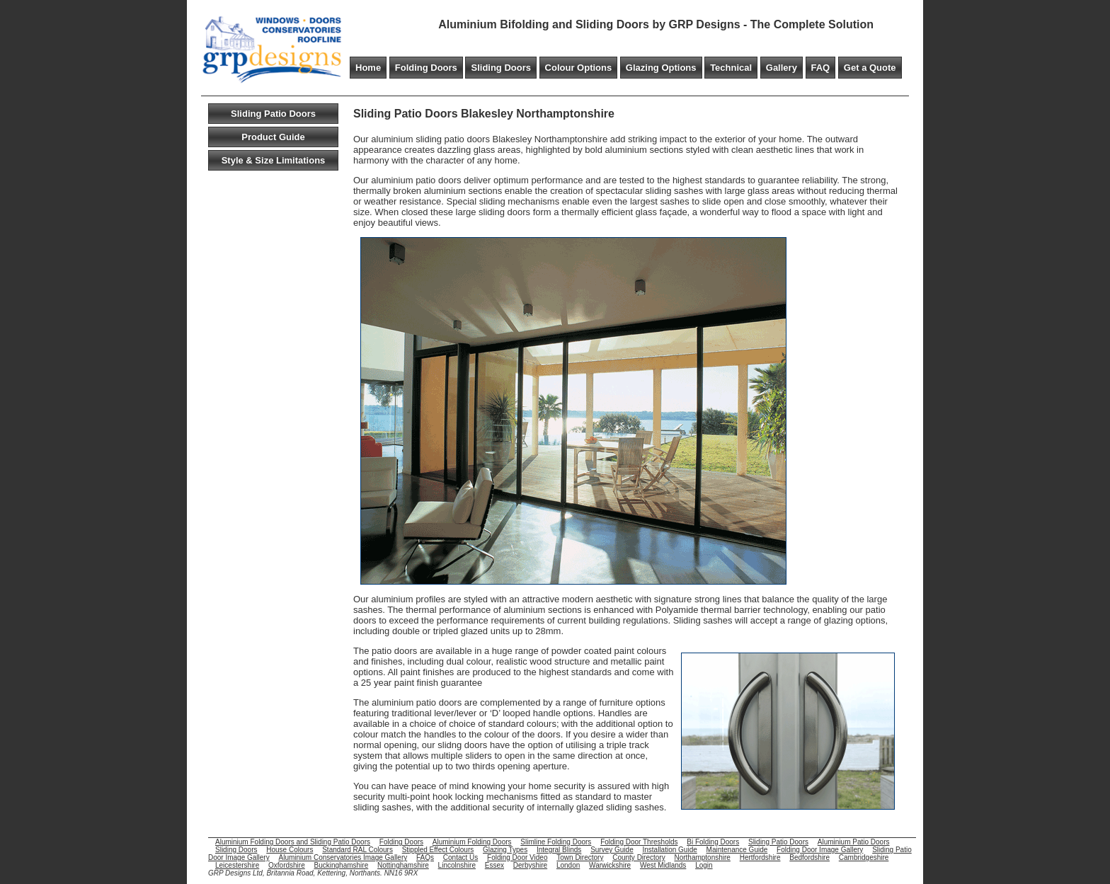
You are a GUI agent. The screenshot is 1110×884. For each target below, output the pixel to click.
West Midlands (663, 865)
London (568, 865)
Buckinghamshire (341, 865)
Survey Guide (612, 850)
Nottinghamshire (403, 865)
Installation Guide (670, 850)
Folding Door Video (517, 857)
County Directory (638, 857)
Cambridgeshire (864, 857)
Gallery (781, 67)
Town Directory (579, 857)
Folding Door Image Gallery (820, 850)
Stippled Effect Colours (438, 850)
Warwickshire (610, 865)
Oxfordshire (286, 865)
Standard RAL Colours (357, 850)
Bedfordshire (809, 857)
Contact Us (460, 857)
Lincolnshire (457, 865)
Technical (731, 67)
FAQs (425, 857)
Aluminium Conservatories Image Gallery (342, 857)
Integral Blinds (559, 850)
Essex (494, 865)
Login (703, 865)
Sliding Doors (501, 67)
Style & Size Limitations (274, 160)
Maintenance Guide (737, 850)
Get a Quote (870, 67)
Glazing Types (505, 850)
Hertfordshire (760, 857)
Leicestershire (237, 865)
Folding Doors (426, 67)
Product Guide (273, 137)
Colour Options (578, 67)
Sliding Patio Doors (273, 113)
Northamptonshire (702, 857)
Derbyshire (530, 865)
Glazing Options (661, 67)
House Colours (289, 850)
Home (368, 67)
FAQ (820, 67)
